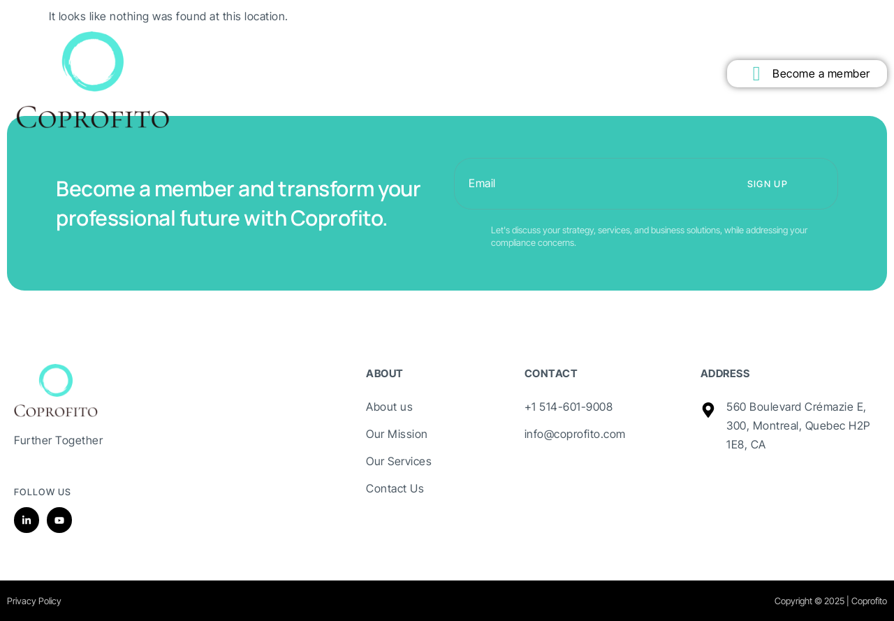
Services (365, 47)
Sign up (767, 183)
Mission (248, 47)
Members (306, 47)
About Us (190, 47)
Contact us (595, 47)
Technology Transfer (447, 47)
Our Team (531, 47)
